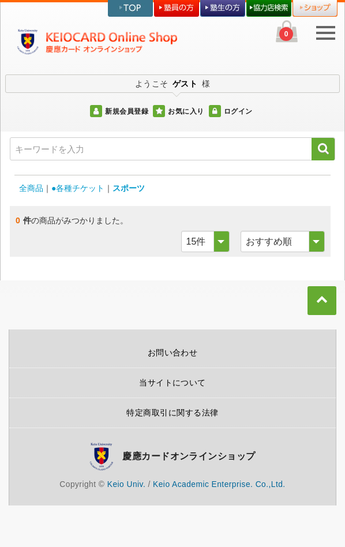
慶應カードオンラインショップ (189, 456)
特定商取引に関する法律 (172, 412)
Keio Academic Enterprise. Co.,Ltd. (219, 484)
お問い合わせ (173, 352)
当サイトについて (172, 382)
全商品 (31, 188)
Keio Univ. (126, 484)
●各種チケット (77, 188)
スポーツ (128, 188)
